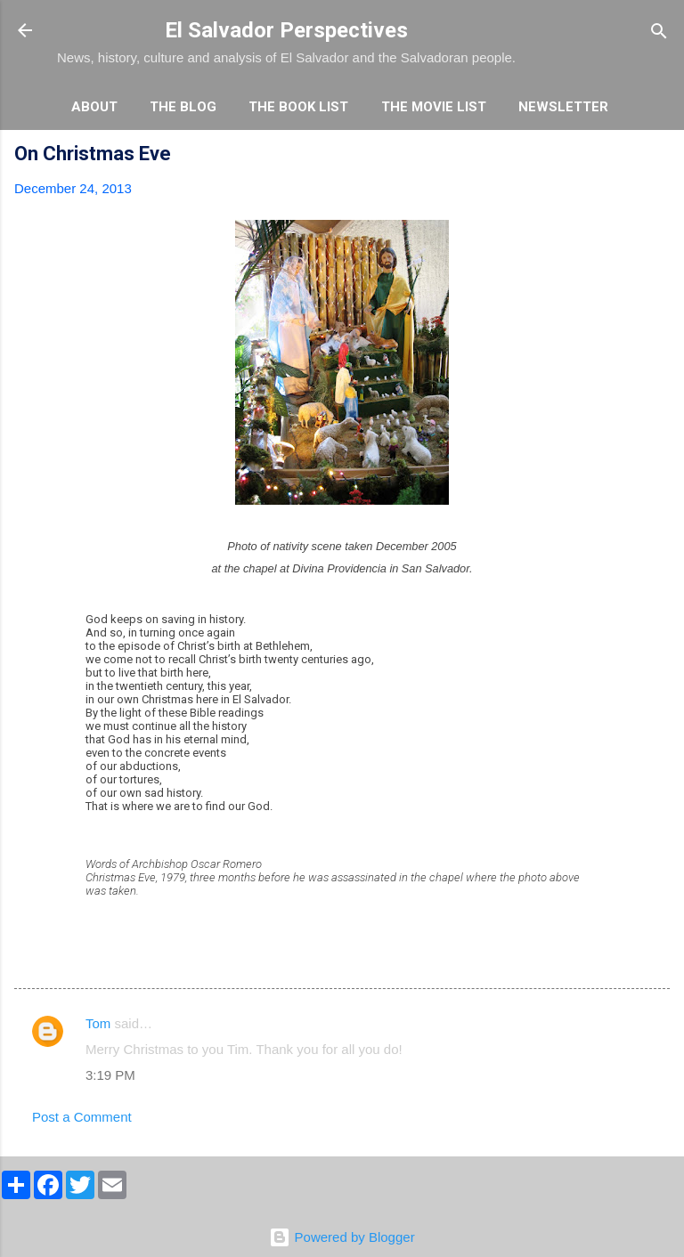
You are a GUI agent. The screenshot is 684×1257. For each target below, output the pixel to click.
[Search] (659, 32)
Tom (98, 1023)
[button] (659, 156)
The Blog (183, 107)
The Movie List (433, 107)
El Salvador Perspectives (286, 30)
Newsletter (563, 107)
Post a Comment (82, 1116)
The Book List (298, 107)
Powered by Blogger (341, 1237)
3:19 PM (110, 1075)
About (94, 107)
